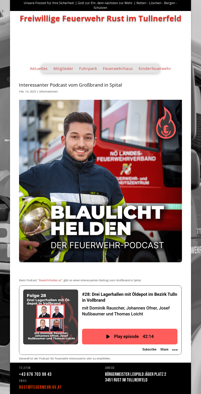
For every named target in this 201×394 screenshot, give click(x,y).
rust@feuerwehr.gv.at (40, 387)
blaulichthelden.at (50, 280)
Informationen (48, 91)
